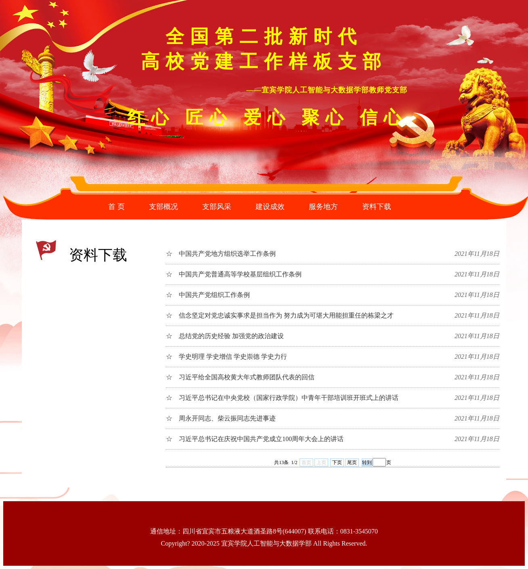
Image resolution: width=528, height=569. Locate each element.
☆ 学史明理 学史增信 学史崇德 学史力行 (226, 356)
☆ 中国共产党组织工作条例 (208, 294)
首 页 (116, 207)
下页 (337, 462)
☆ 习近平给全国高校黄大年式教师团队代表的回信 (240, 377)
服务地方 (323, 207)
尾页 (352, 462)
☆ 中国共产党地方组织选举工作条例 (221, 253)
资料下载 (376, 207)
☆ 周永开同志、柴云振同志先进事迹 (221, 418)
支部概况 (163, 207)
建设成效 (270, 207)
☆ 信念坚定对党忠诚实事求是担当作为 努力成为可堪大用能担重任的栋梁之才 (280, 315)
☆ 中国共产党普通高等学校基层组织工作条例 (234, 274)
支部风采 (216, 207)
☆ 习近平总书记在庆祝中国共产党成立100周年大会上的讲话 (255, 438)
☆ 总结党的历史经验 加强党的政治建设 (225, 336)
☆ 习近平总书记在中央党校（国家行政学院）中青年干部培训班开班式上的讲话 (282, 397)
